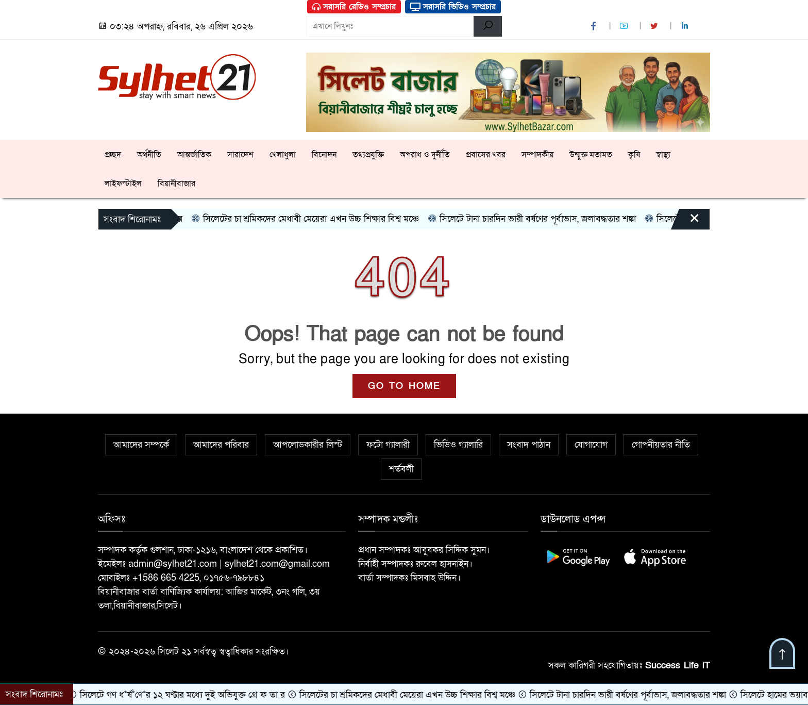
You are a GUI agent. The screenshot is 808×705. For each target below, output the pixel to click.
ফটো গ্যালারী (388, 445)
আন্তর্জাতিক (194, 154)
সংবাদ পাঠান (528, 445)
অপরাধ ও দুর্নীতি (425, 154)
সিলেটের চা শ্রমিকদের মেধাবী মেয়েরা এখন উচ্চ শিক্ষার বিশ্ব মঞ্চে (311, 219)
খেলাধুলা (283, 154)
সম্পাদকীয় (537, 154)
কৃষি (634, 154)
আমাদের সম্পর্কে (141, 445)
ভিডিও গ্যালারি (458, 445)
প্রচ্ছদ (113, 154)
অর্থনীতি (149, 154)
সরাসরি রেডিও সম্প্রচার (354, 6)
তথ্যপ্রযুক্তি (368, 154)
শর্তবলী (401, 469)
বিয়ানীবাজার (176, 183)
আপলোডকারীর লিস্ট (307, 445)
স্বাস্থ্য (663, 154)
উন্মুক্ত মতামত (590, 154)
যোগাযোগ (591, 445)
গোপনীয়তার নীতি (661, 445)
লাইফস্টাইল (123, 183)
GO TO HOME (404, 386)
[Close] (685, 221)
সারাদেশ (240, 154)
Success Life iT (677, 665)
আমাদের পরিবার (221, 445)
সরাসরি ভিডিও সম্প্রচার (453, 6)
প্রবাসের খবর (486, 154)
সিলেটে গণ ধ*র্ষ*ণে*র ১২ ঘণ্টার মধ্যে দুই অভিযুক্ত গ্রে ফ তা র (184, 695)
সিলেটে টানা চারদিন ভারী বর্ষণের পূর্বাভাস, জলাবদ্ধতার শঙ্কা (538, 219)
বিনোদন (324, 154)
